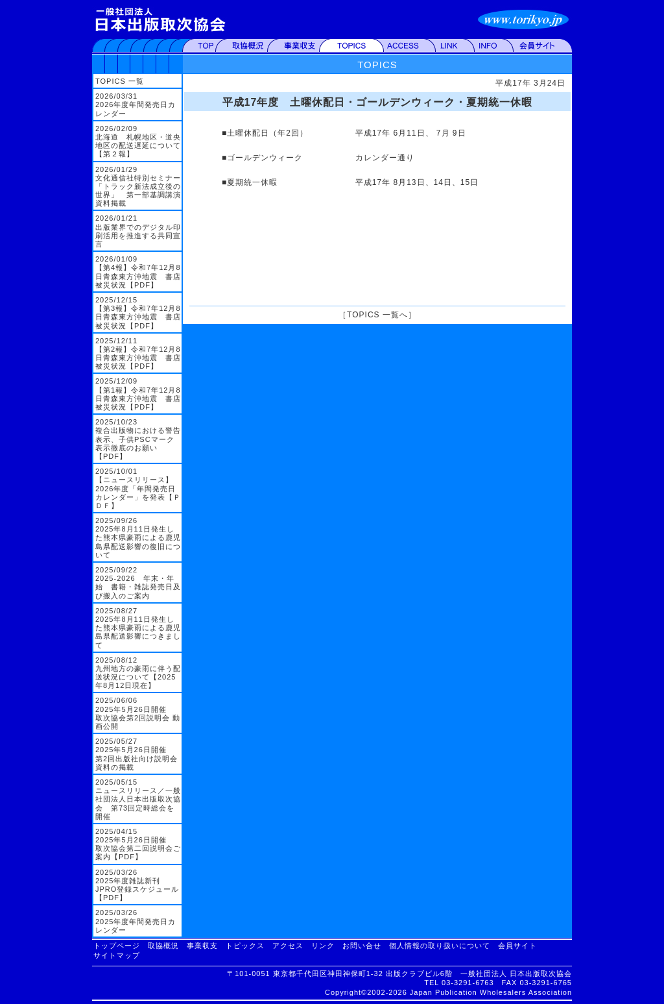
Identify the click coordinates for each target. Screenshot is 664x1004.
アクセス (287, 945)
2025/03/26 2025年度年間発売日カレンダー (135, 921)
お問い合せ (361, 945)
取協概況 (163, 945)
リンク (323, 945)
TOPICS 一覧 (119, 81)
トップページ (116, 945)
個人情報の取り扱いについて (439, 945)
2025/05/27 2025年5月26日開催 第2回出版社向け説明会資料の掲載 (136, 754)
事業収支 (202, 945)
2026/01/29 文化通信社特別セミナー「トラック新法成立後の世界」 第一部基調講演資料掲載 (138, 186)
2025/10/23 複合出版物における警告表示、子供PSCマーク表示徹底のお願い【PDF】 (138, 439)
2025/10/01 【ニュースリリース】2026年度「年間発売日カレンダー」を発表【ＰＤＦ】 (138, 488)
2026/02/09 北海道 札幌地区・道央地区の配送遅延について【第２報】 (138, 141)
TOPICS (377, 64)
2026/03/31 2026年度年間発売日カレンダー (135, 104)
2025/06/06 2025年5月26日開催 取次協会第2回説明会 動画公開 (137, 713)
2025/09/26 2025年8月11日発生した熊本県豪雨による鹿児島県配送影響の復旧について (138, 538)
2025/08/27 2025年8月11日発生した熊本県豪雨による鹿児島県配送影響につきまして (138, 628)
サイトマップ (116, 955)
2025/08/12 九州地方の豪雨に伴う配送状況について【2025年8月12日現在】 (138, 673)
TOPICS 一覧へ (377, 314)
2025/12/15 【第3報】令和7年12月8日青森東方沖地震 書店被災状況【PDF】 (138, 313)
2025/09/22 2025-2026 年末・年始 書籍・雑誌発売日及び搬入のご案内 (138, 583)
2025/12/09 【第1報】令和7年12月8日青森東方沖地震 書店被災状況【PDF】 (138, 394)
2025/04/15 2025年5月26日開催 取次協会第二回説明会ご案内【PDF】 (138, 844)
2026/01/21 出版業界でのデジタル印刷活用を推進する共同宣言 (138, 231)
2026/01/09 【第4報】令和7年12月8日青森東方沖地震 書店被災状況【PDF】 (138, 272)
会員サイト (517, 945)
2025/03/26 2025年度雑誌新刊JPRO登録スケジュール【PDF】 (137, 885)
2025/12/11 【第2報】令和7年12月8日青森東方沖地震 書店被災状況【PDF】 (138, 354)
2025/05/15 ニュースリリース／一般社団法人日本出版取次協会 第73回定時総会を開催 (138, 799)
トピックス (245, 945)
